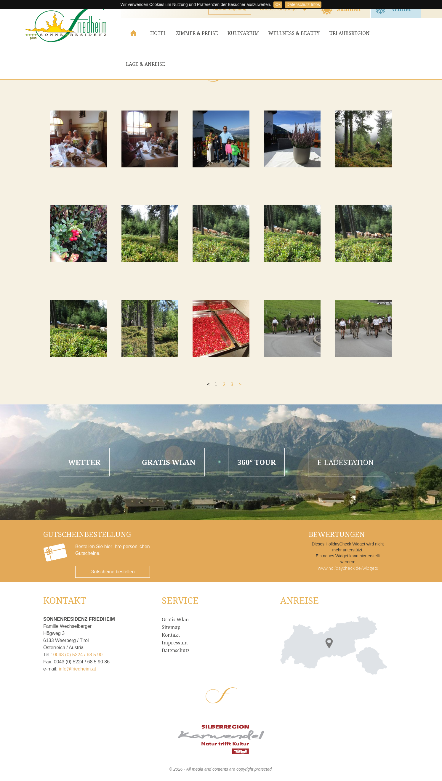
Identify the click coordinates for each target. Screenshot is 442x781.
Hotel (158, 33)
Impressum (175, 642)
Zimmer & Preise (197, 33)
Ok (278, 4)
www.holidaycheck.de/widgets (348, 568)
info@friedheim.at (77, 668)
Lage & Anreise (145, 64)
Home (133, 33)
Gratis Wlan (175, 619)
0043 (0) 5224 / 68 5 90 (78, 654)
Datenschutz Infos (303, 4)
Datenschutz (176, 650)
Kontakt (171, 635)
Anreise (299, 600)
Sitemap (171, 627)
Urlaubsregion (349, 33)
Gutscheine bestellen (112, 571)
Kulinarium (243, 33)
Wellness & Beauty (294, 33)
